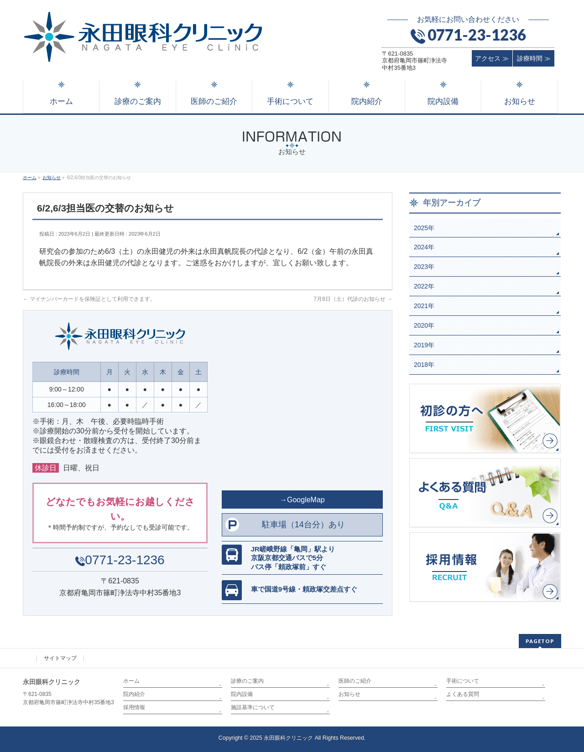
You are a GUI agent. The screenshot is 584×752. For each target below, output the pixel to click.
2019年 (424, 345)
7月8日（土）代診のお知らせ (352, 299)
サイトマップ (60, 658)
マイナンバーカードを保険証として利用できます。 (89, 299)
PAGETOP (540, 641)
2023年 (424, 266)
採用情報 (134, 707)
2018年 (424, 364)
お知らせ (349, 694)
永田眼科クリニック (288, 738)
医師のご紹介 (355, 681)
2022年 (424, 286)
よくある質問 (462, 694)
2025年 (424, 228)
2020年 (424, 325)
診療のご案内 (247, 681)
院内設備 (242, 694)
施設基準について (253, 707)
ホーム (131, 681)
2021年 (424, 305)
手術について (462, 681)
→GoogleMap (302, 500)
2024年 (424, 247)
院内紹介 (134, 694)
